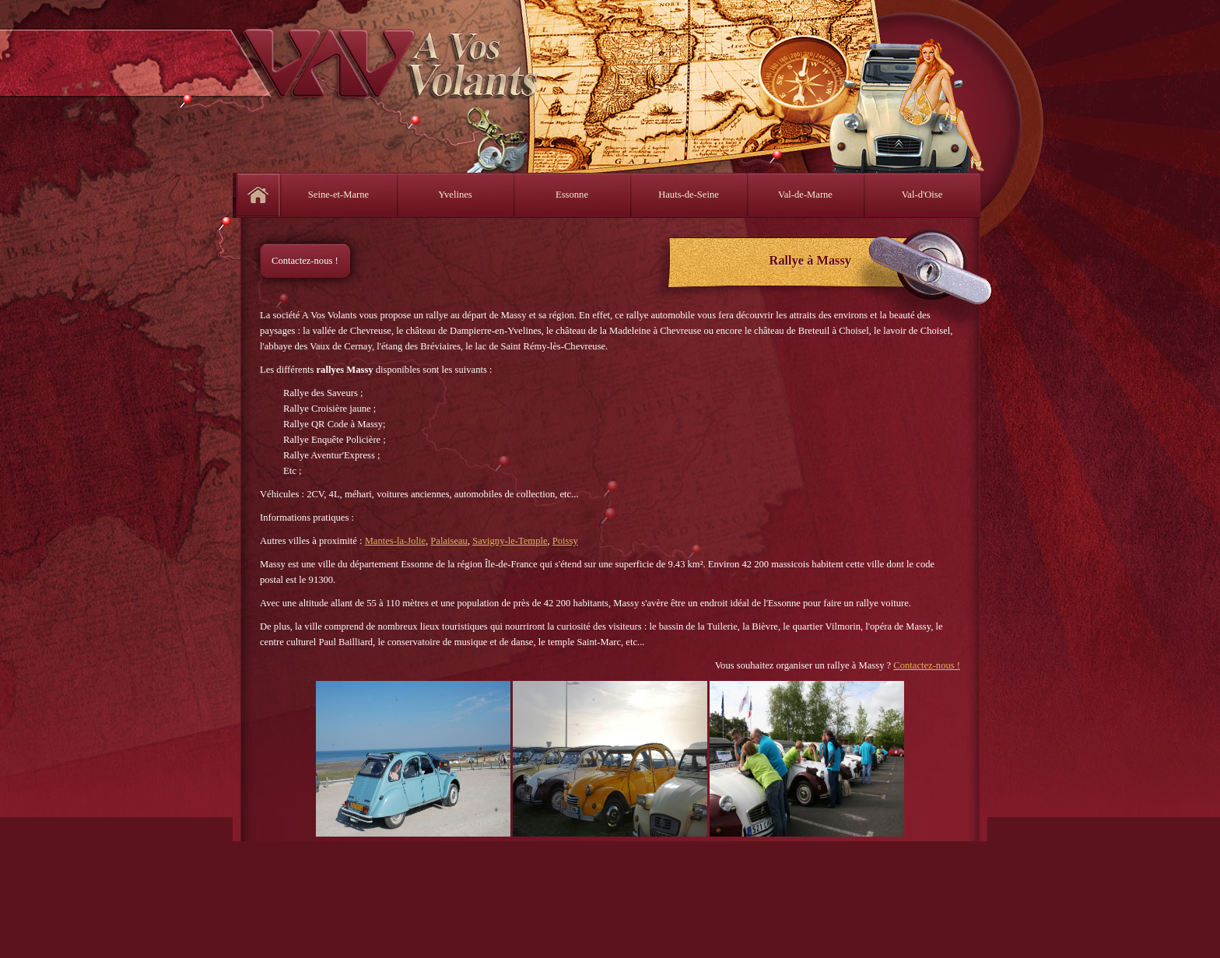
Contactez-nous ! (305, 260)
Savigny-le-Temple (509, 540)
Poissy (565, 540)
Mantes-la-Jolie (395, 540)
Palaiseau (449, 540)
